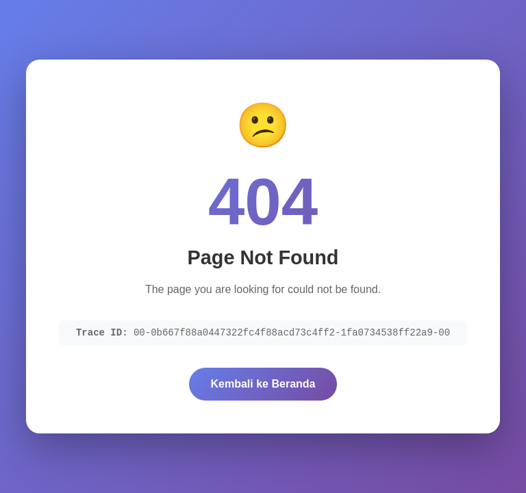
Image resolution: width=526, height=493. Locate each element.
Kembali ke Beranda (263, 384)
